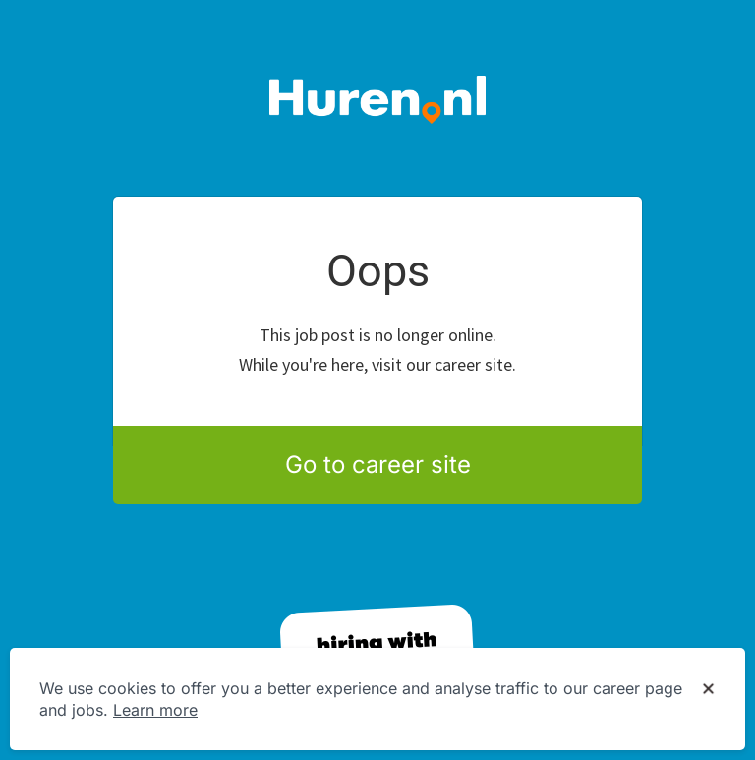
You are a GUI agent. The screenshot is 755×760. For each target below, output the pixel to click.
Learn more (155, 710)
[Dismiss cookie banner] (708, 689)
